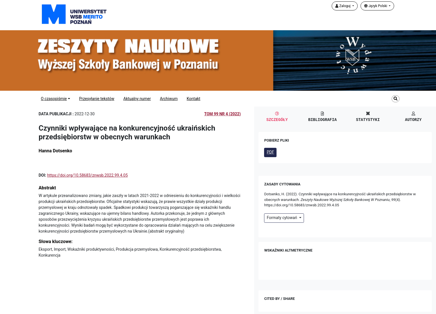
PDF (270, 152)
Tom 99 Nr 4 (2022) (222, 114)
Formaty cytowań (282, 217)
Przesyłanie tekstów (96, 98)
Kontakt (193, 98)
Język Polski (376, 6)
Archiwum (169, 98)
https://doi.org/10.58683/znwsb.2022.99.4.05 (87, 175)
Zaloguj (343, 6)
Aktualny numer (137, 98)
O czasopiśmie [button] (54, 98)
